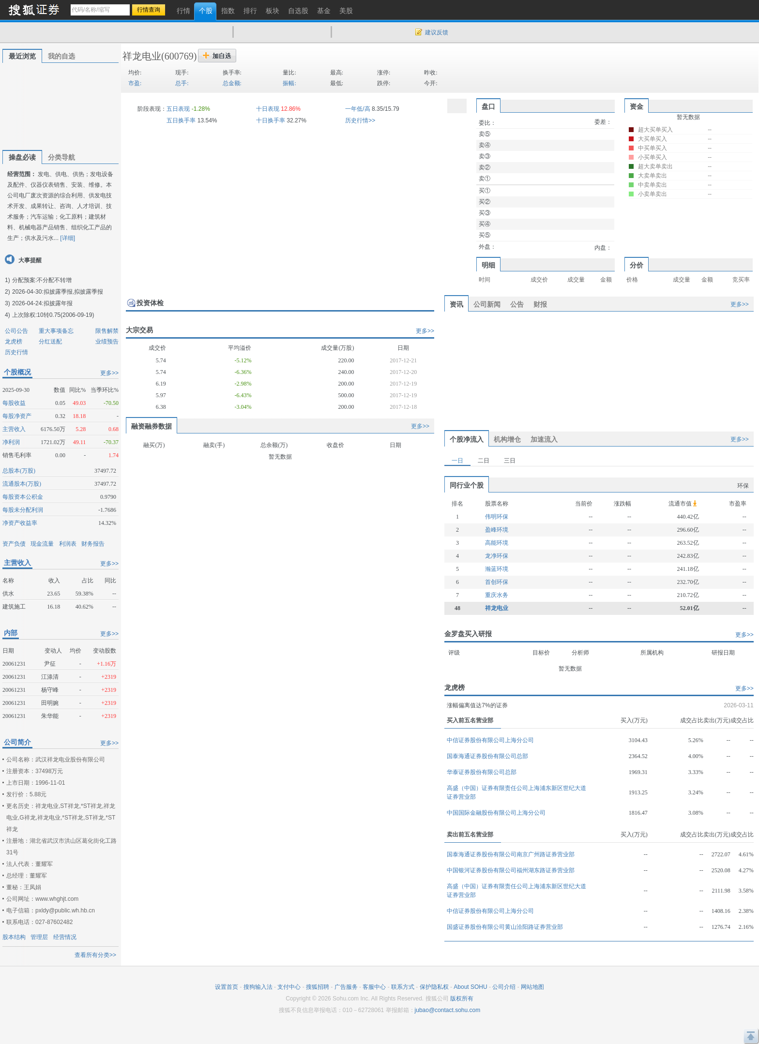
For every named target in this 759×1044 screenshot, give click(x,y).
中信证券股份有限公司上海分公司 (490, 740)
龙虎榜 (13, 341)
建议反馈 (436, 32)
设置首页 (226, 987)
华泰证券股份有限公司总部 (481, 772)
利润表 (67, 543)
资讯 (456, 304)
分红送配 (50, 341)
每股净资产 (16, 416)
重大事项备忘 (56, 331)
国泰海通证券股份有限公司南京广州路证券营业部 (511, 854)
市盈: (134, 83)
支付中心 (289, 987)
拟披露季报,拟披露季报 (73, 291)
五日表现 (178, 108)
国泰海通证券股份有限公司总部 (487, 756)
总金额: (232, 83)
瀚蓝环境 (496, 569)
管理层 (39, 937)
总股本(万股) (18, 470)
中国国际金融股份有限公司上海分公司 (496, 812)
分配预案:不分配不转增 (42, 280)
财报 (540, 304)
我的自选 (61, 56)
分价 (636, 265)
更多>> (109, 373)
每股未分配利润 (22, 510)
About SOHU (470, 987)
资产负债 (14, 543)
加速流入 (544, 439)
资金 (636, 106)
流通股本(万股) (21, 483)
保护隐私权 (434, 987)
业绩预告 (107, 341)
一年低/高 (357, 108)
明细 (488, 265)
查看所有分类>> (95, 955)
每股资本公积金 (22, 496)
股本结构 (14, 937)
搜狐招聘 (317, 987)
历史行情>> (360, 120)
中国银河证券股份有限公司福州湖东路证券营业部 (511, 870)
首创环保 (496, 582)
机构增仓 (507, 439)
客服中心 (374, 987)
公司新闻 (487, 304)
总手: (181, 83)
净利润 (11, 442)
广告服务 (346, 987)
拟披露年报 (58, 303)
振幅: (289, 83)
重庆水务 (496, 595)
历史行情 (16, 352)
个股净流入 (467, 439)
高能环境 (496, 542)
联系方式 (402, 987)
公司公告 (16, 331)
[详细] (67, 238)
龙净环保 (496, 555)
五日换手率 (181, 120)
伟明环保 (496, 516)
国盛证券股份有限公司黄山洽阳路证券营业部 (505, 927)
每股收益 (14, 403)
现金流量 (42, 543)
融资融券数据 (151, 426)
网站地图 (532, 987)
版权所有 (461, 998)
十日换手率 (270, 120)
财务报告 (93, 543)
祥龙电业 (141, 56)
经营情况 (64, 937)
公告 (517, 304)
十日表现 (267, 108)
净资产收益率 (19, 523)
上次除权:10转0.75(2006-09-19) (53, 315)
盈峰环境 (496, 529)
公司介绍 (504, 987)
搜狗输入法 (258, 987)
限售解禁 (107, 331)
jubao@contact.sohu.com (448, 1010)
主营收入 (14, 429)
